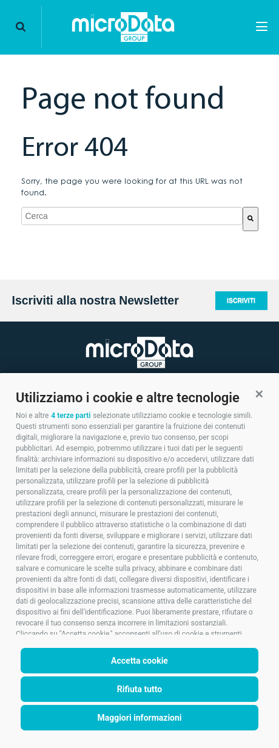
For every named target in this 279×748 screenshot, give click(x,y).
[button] (259, 394)
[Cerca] (250, 219)
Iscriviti (241, 300)
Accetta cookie (139, 660)
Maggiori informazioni (139, 718)
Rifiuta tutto (140, 689)
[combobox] (132, 216)
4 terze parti (70, 415)
